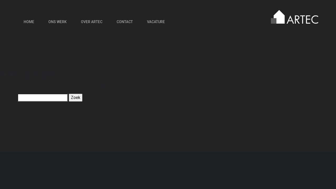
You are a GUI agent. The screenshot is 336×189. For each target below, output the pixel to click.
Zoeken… (8, 97)
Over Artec (91, 22)
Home (29, 22)
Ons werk (57, 22)
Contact (125, 22)
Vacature (156, 22)
